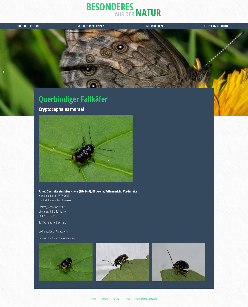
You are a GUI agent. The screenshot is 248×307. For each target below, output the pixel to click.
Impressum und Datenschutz (146, 298)
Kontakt (116, 298)
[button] (4, 72)
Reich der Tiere (29, 26)
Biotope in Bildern (216, 26)
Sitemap (127, 298)
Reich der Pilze (154, 26)
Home (93, 298)
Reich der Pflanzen (92, 26)
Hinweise (104, 298)
